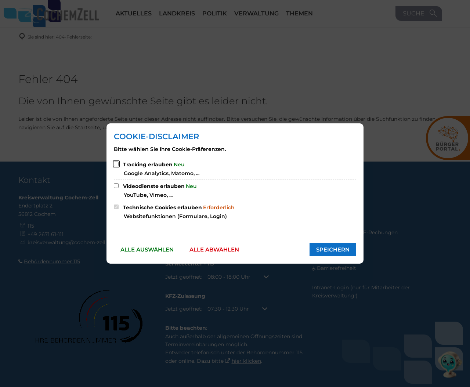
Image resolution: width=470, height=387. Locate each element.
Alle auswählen (147, 249)
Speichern (333, 249)
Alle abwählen (214, 249)
